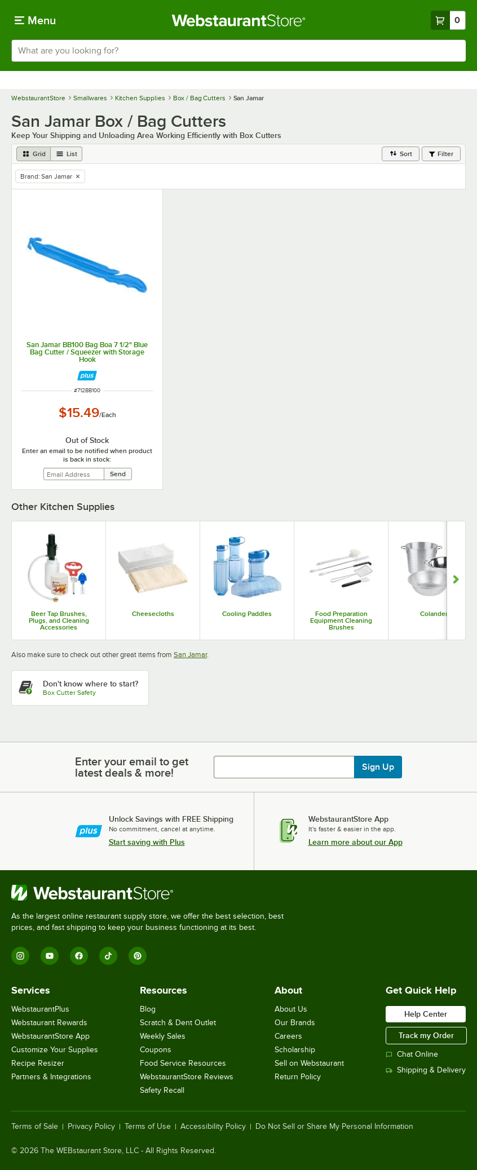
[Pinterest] (138, 956)
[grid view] (33, 154)
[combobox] (238, 50)
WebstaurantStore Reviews (186, 1076)
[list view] (66, 154)
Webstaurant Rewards (49, 1022)
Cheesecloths (153, 613)
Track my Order (426, 1035)
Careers (288, 1036)
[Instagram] (20, 956)
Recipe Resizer (37, 1063)
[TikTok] (108, 956)
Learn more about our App (355, 842)
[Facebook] (79, 956)
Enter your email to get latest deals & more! (131, 767)
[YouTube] (50, 956)
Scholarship (295, 1049)
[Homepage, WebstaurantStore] (239, 20)
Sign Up (378, 767)
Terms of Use (148, 1127)
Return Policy (298, 1076)
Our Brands (295, 1022)
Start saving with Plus (147, 842)
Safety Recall (162, 1090)
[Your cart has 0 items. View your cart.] (448, 20)
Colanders (435, 613)
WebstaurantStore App (50, 1036)
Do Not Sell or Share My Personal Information (334, 1127)
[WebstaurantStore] (152, 893)
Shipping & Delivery (426, 1070)
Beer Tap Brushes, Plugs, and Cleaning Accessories (59, 620)
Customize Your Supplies (54, 1049)
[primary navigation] (35, 20)
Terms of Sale (34, 1127)
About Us (291, 1009)
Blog (148, 1009)
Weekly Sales (163, 1036)
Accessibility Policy (213, 1127)
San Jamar (190, 654)
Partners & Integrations (51, 1076)
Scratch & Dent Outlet (178, 1022)
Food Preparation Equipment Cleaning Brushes (341, 620)
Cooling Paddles (247, 613)
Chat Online (412, 1054)
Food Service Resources (183, 1063)
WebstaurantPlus (40, 1009)
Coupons (155, 1049)
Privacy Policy (91, 1127)
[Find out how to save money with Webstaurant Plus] (87, 375)
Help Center (425, 1013)
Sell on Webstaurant (309, 1063)
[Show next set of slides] (456, 580)
